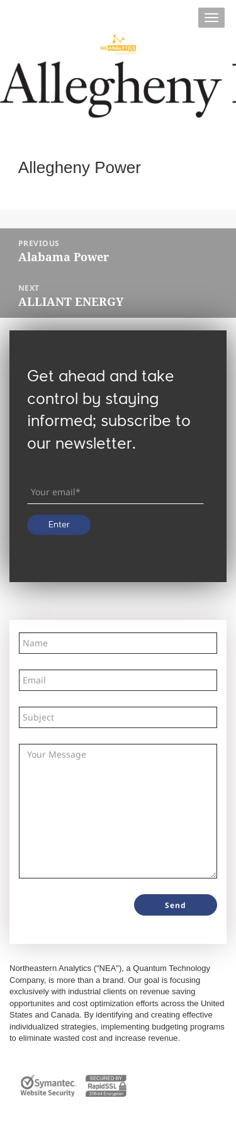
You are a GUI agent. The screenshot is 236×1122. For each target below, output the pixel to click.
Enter (59, 524)
